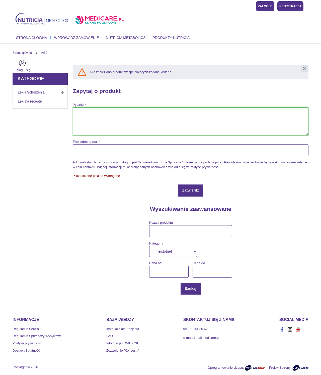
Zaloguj (265, 6)
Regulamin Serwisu (27, 329)
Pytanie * (79, 105)
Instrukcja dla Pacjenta (122, 329)
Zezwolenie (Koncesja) (122, 350)
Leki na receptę (30, 101)
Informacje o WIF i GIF (122, 343)
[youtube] (298, 329)
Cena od (155, 263)
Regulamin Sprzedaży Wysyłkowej (37, 336)
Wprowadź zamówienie (76, 38)
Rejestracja (290, 6)
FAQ (109, 336)
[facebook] (282, 329)
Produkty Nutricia (171, 38)
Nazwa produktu (161, 222)
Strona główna (31, 38)
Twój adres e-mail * (87, 142)
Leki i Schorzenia (42, 92)
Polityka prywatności (27, 343)
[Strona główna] (22, 53)
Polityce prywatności (204, 167)
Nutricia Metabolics (125, 38)
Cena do (199, 263)
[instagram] (290, 329)
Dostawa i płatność (26, 350)
